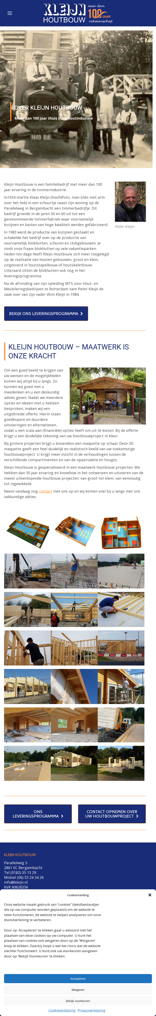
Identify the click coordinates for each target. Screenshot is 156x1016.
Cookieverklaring (62, 1010)
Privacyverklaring (91, 1010)
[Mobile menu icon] (9, 13)
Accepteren (78, 978)
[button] (150, 895)
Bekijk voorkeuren (78, 1001)
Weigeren (78, 989)
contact (45, 491)
